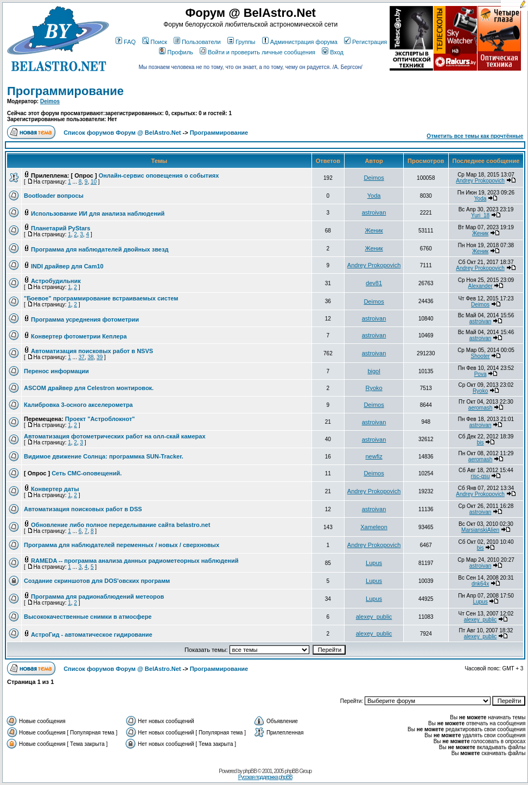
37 (82, 357)
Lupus (374, 563)
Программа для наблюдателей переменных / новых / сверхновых (121, 545)
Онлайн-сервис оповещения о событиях (159, 175)
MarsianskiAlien (480, 530)
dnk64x (480, 584)
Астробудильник (56, 281)
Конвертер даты (55, 489)
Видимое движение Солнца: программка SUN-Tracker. (103, 456)
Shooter (480, 356)
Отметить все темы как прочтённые (475, 136)
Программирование (65, 91)
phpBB (250, 771)
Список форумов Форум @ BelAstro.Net (122, 132)
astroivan (374, 212)
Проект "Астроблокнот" (100, 419)
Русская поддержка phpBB (265, 777)
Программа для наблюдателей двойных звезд (99, 249)
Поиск (154, 42)
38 (90, 357)
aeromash (480, 408)
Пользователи (197, 42)
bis (480, 442)
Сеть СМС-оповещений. (87, 473)
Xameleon (373, 527)
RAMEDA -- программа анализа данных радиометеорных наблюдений (134, 560)
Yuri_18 (480, 215)
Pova (480, 374)
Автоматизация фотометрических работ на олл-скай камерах (115, 436)
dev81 (374, 283)
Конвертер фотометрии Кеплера (78, 336)
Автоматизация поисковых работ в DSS (83, 509)
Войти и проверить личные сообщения (257, 52)
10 (94, 182)
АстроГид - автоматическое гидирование (91, 634)
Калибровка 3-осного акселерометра (78, 404)
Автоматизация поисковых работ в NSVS (92, 351)
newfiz (373, 456)
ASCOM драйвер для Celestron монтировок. (89, 388)
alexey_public (374, 616)
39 (100, 357)
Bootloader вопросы (54, 195)
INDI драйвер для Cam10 (67, 266)
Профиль (176, 52)
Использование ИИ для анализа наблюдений (97, 213)
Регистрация (365, 42)
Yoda (374, 195)
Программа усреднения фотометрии (85, 319)
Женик (374, 230)
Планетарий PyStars (60, 228)
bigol (373, 371)
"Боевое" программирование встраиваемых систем (101, 298)
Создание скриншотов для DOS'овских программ (97, 580)
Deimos (50, 101)
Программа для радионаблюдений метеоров (97, 596)
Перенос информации (56, 371)
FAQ (126, 42)
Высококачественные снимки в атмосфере (88, 616)
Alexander (480, 286)
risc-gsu (480, 476)
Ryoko (373, 388)
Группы (241, 42)
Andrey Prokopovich (480, 181)
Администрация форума (300, 42)
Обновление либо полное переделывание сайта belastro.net (120, 525)
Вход (332, 52)
